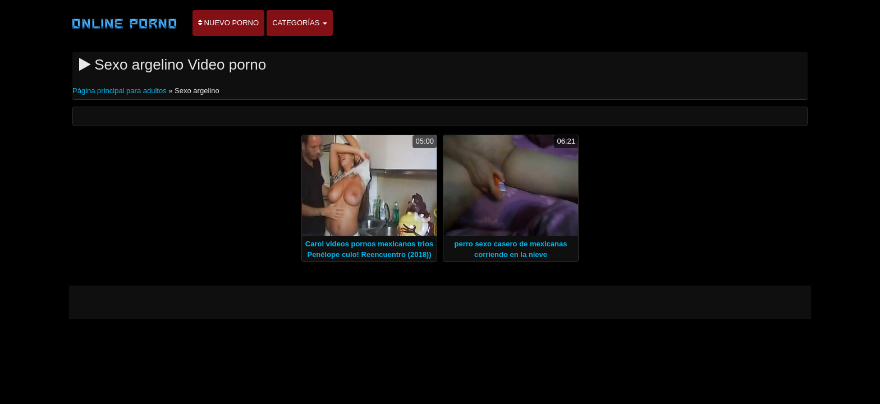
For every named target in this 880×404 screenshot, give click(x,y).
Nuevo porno (228, 23)
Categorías (299, 23)
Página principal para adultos (120, 90)
